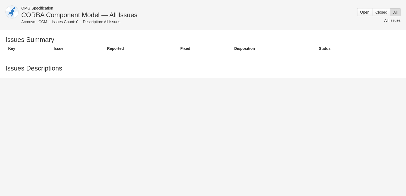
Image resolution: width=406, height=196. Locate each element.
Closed (381, 12)
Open (364, 12)
